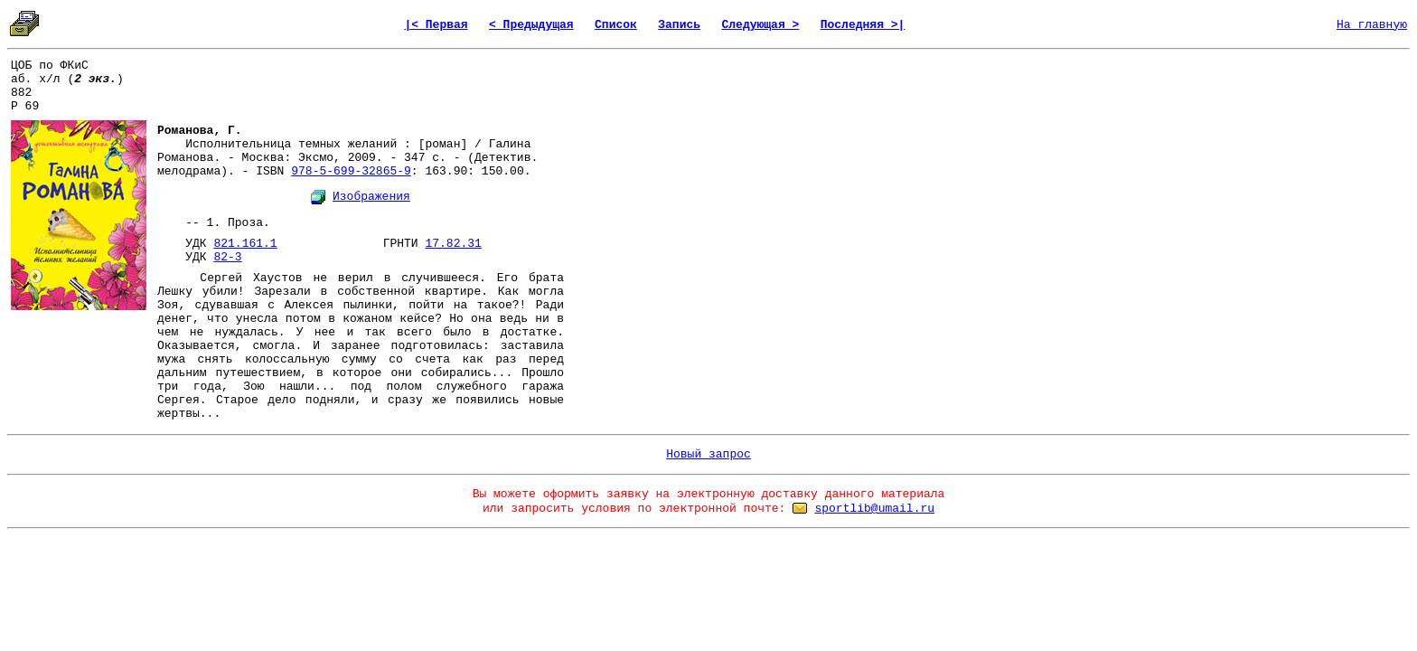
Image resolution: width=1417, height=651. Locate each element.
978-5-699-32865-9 (351, 171)
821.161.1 (245, 243)
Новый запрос (708, 454)
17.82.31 (453, 243)
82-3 (227, 257)
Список (616, 25)
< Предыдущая (531, 25)
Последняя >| (863, 25)
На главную (1372, 25)
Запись (679, 25)
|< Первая (435, 25)
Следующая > (760, 25)
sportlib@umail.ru (874, 508)
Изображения (371, 196)
